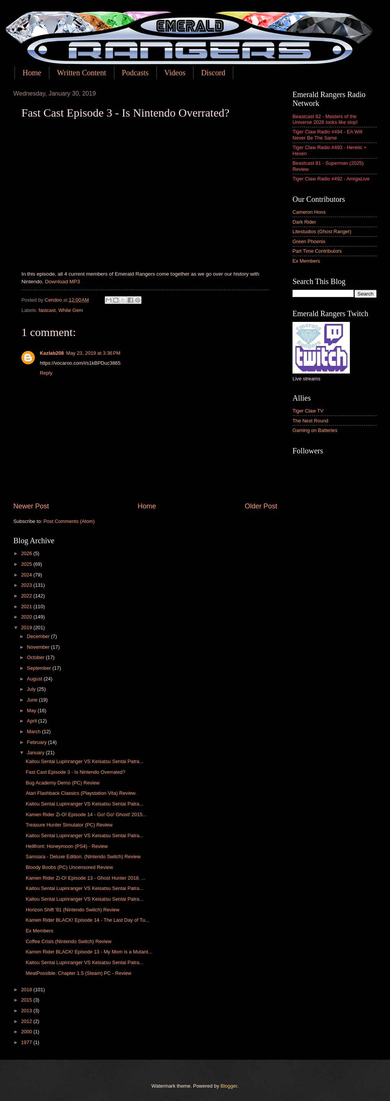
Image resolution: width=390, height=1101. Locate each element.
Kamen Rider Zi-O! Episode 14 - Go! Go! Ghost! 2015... (86, 814)
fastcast (47, 310)
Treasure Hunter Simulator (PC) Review (69, 825)
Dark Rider (304, 222)
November (39, 647)
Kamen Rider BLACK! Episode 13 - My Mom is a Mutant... (89, 952)
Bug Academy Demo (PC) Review (62, 783)
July (32, 689)
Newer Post (31, 506)
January (36, 752)
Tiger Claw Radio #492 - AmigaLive (330, 179)
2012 (27, 1021)
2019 (27, 627)
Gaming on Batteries (314, 430)
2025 (27, 564)
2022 (27, 596)
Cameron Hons (309, 212)
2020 (27, 617)
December (39, 636)
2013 (27, 1010)
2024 (27, 575)
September (39, 668)
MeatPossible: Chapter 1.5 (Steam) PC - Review (78, 973)
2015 (27, 1000)
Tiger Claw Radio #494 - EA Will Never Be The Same (327, 134)
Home (32, 72)
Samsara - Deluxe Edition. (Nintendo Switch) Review (83, 856)
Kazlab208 (52, 353)
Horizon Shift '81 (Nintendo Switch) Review (72, 910)
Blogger (229, 1086)
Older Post (261, 506)
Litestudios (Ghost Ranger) (321, 231)
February (37, 742)
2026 (27, 553)
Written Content (81, 72)
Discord (213, 72)
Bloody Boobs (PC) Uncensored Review (69, 867)
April (32, 721)
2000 (27, 1031)
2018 (27, 989)
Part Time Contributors (317, 251)
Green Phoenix (308, 241)
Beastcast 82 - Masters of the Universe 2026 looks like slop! (325, 119)
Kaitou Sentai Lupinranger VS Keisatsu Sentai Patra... (84, 761)
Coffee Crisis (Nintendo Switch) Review (68, 941)
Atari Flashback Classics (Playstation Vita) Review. (81, 793)
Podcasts (135, 72)
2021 (27, 606)
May (32, 710)
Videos (174, 72)
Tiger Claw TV (307, 411)
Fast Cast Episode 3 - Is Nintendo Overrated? (75, 772)
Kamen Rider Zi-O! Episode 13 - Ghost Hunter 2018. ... (85, 878)
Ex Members (39, 931)
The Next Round (310, 421)
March (34, 731)
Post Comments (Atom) (69, 521)
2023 (27, 585)
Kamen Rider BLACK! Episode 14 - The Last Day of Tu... (87, 920)
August (35, 679)
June (33, 700)
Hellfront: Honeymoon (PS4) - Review (67, 846)
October (36, 657)
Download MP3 (62, 281)
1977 (27, 1042)
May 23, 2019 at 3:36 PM (93, 353)
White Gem (70, 310)
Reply (46, 373)
